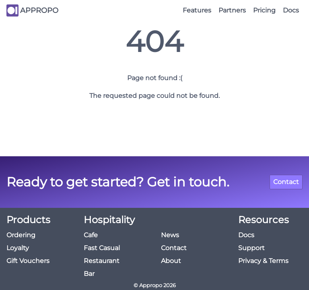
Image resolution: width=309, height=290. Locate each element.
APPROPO (39, 10)
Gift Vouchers (27, 261)
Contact (286, 182)
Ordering (20, 235)
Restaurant (101, 261)
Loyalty (17, 248)
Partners (232, 10)
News (170, 235)
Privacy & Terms (263, 261)
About (171, 261)
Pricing (264, 10)
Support (251, 248)
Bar (89, 274)
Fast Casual (102, 248)
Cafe (91, 235)
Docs (291, 10)
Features (197, 10)
